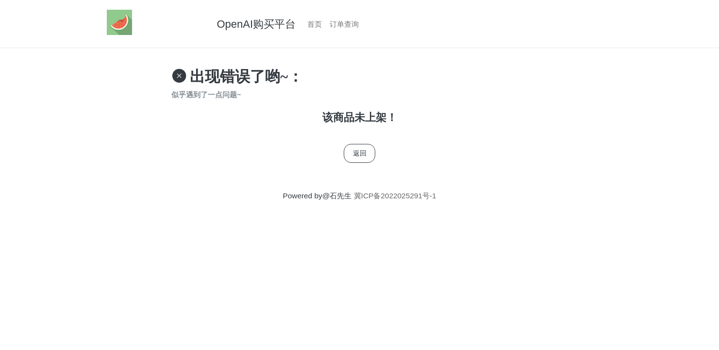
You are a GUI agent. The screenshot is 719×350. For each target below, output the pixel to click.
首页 (314, 24)
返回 (360, 153)
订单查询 (344, 24)
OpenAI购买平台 (256, 24)
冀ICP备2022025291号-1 (393, 196)
